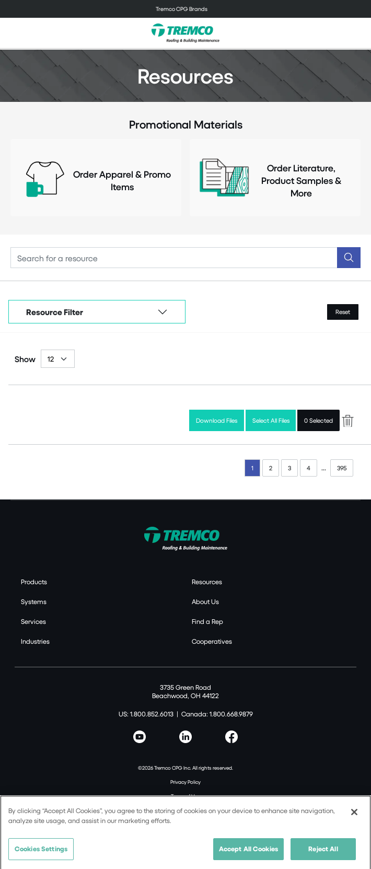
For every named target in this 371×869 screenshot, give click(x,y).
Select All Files (270, 420)
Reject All (323, 851)
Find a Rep (207, 621)
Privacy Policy (185, 782)
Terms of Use (185, 796)
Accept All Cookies (248, 851)
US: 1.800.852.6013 (146, 714)
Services (33, 621)
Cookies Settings (41, 851)
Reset (342, 312)
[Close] (354, 814)
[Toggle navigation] (185, 9)
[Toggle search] (357, 33)
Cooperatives (212, 641)
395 (341, 468)
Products (34, 581)
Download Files (216, 420)
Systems (34, 601)
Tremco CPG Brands (181, 8)
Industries (35, 641)
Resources (207, 581)
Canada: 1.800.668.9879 (217, 714)
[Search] (174, 257)
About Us (205, 601)
